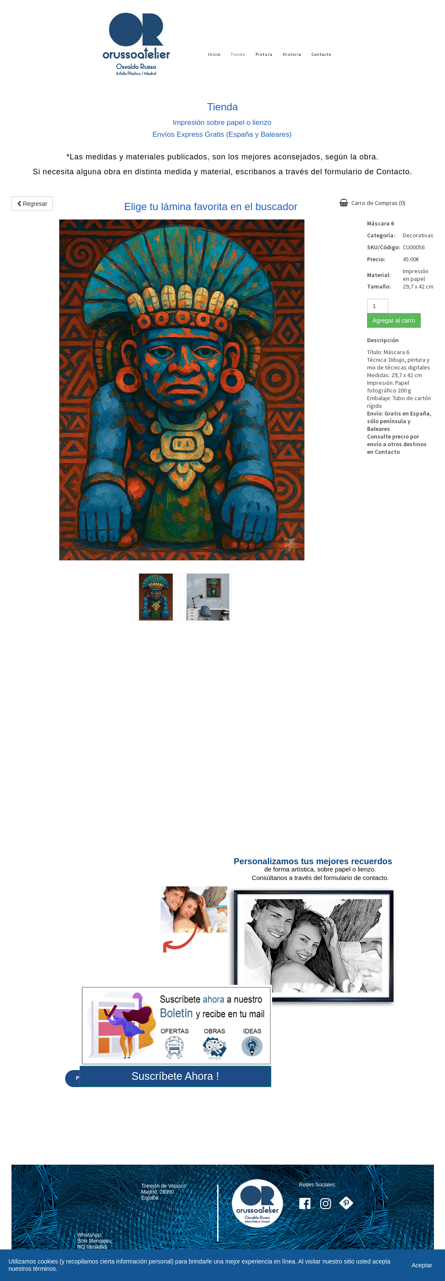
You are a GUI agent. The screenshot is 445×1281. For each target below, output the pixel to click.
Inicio (214, 54)
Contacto (321, 54)
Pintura (264, 54)
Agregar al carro (394, 320)
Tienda (238, 54)
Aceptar (422, 1265)
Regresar (32, 203)
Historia (292, 54)
